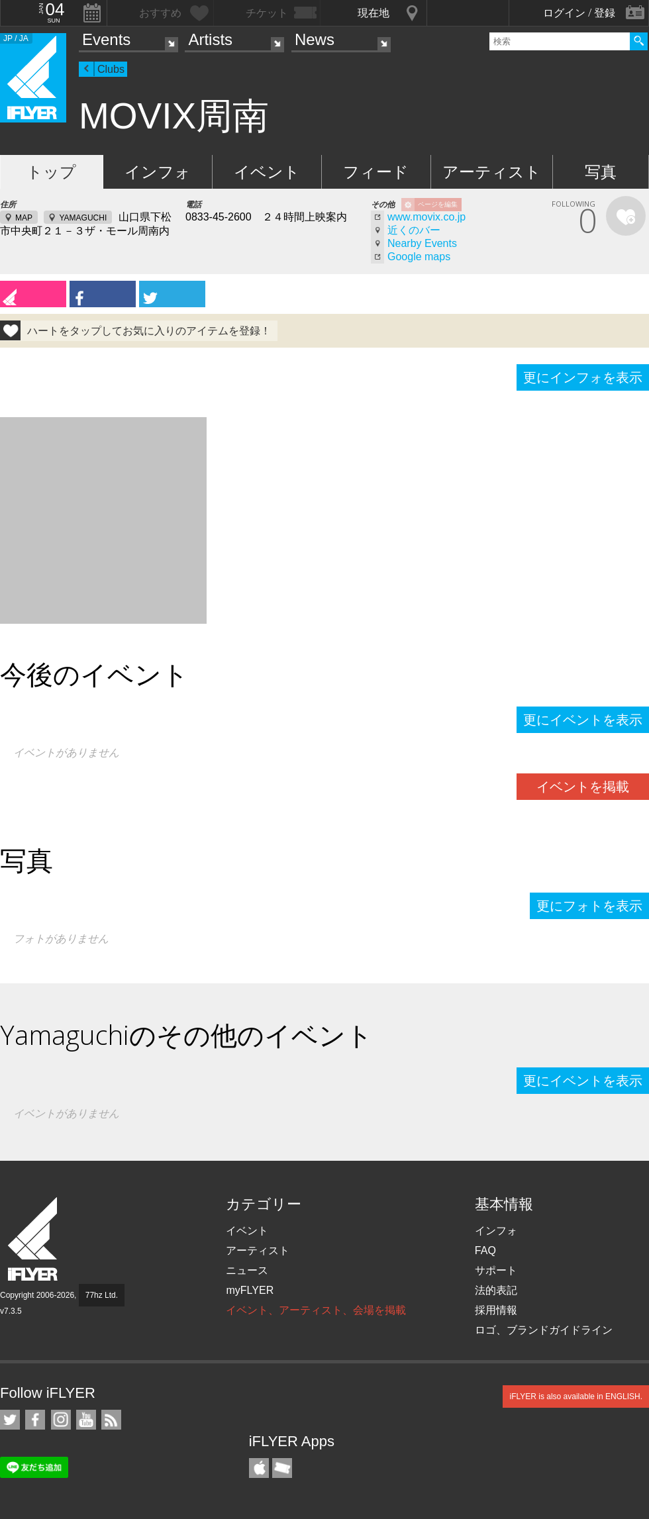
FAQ (485, 1250)
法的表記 (496, 1290)
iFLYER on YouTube (86, 1420)
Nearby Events (422, 243)
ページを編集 (438, 204)
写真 (601, 172)
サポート (496, 1270)
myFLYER (250, 1290)
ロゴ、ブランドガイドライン (544, 1330)
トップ (51, 172)
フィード (376, 172)
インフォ (158, 172)
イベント (267, 172)
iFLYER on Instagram (61, 1420)
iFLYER (34, 1239)
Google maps (418, 256)
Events (106, 39)
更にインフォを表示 (582, 377)
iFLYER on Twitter (10, 1420)
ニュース (247, 1270)
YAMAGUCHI (83, 217)
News (314, 39)
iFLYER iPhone (259, 1468)
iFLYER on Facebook (35, 1420)
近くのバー (413, 230)
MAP (23, 217)
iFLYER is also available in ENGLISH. (575, 1396)
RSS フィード (111, 1420)
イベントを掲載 (582, 786)
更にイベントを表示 (582, 719)
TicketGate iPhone (282, 1468)
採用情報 (496, 1310)
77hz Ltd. (101, 1295)
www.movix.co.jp (426, 216)
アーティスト (491, 172)
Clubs (111, 69)
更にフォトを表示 (589, 906)
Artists (210, 39)
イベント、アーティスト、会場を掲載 (316, 1310)
